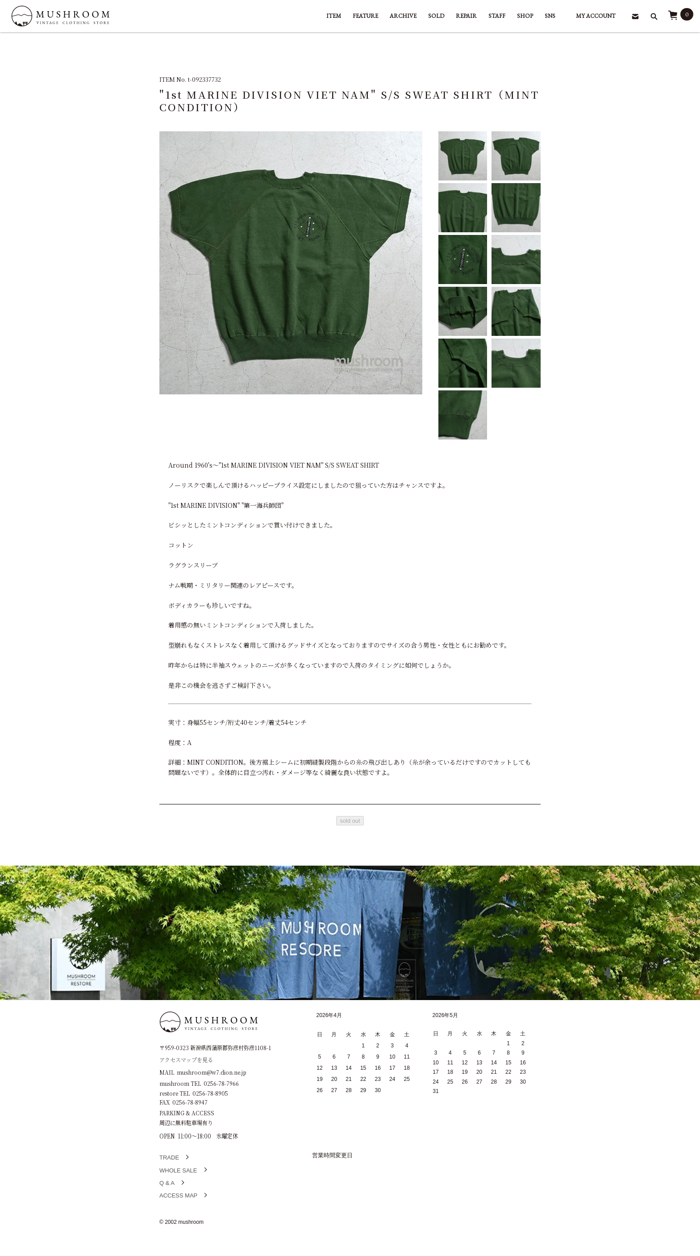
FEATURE (365, 16)
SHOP (525, 16)
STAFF (496, 16)
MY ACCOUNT (596, 16)
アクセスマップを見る (186, 1059)
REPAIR (466, 16)
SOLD (436, 16)
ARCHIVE (403, 16)
